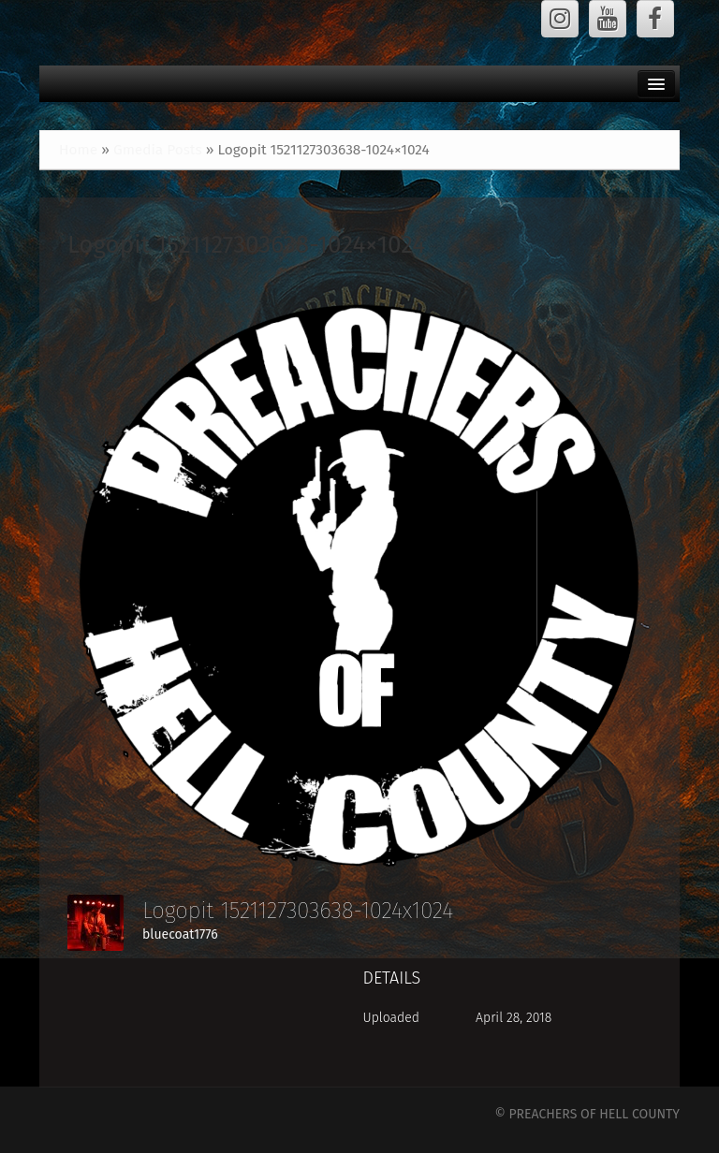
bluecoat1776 (180, 934)
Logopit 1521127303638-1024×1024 (246, 244)
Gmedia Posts (157, 149)
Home (78, 149)
